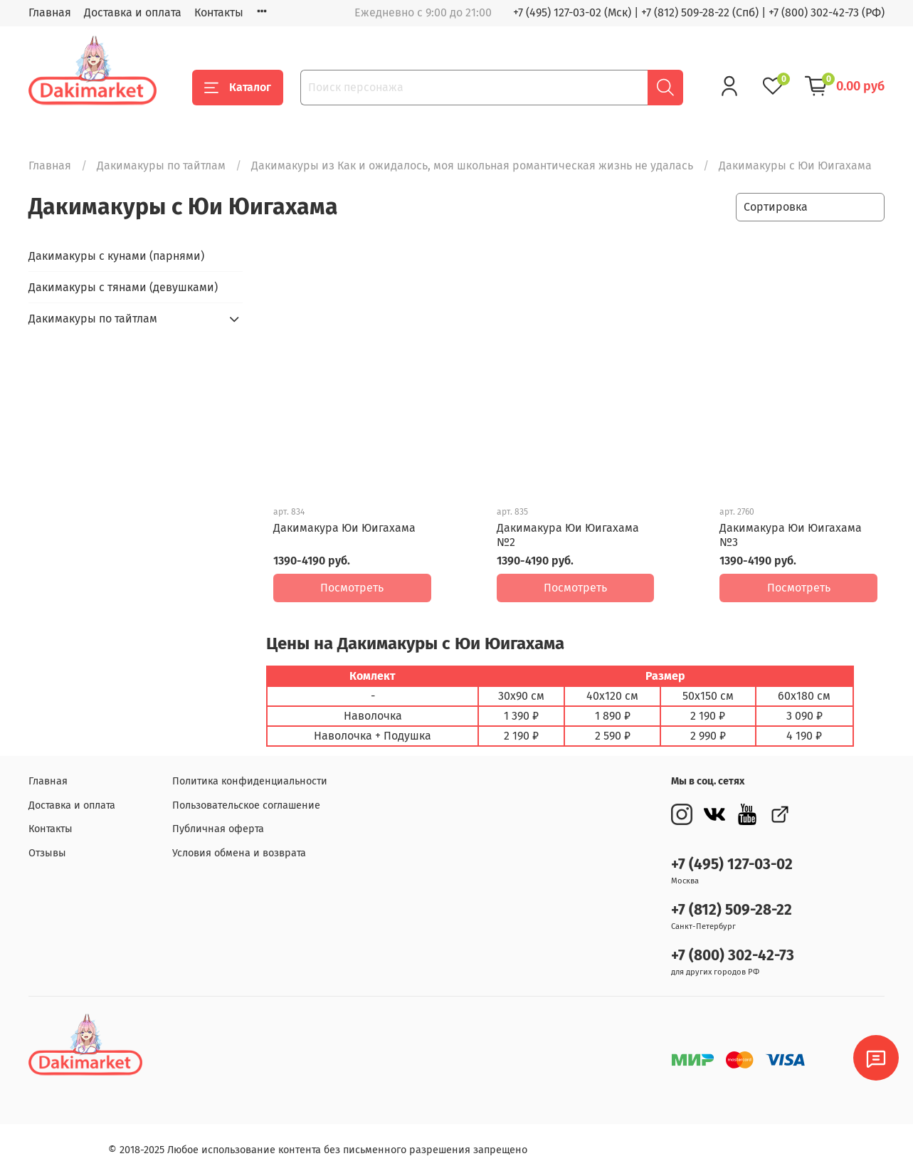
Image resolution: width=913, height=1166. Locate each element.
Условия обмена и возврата (239, 843)
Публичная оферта (218, 819)
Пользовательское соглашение (246, 795)
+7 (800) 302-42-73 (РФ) (827, 12)
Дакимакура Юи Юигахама (344, 528)
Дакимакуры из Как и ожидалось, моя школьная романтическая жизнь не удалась (472, 165)
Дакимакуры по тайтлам (161, 165)
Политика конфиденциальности (249, 771)
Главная (49, 12)
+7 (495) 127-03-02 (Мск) (572, 12)
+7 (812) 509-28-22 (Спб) (700, 12)
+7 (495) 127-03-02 (732, 854)
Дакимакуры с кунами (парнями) (116, 256)
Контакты (218, 12)
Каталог (237, 87)
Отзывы (47, 843)
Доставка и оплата (132, 12)
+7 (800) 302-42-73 (732, 946)
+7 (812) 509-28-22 (731, 900)
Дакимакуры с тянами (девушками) (123, 287)
